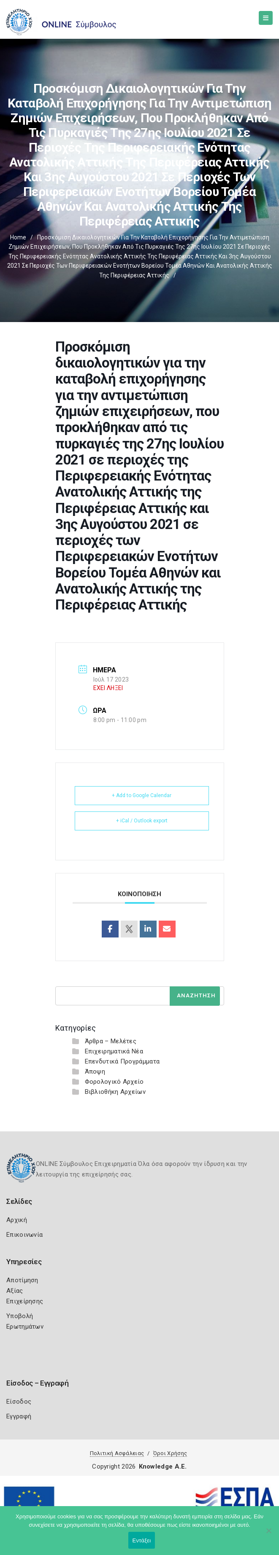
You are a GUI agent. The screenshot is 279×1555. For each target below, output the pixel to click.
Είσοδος (18, 1401)
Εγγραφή (18, 1416)
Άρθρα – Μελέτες (111, 1041)
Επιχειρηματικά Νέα (114, 1051)
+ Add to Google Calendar (141, 795)
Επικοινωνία (24, 1234)
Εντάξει (142, 1540)
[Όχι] (268, 1534)
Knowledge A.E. (163, 1466)
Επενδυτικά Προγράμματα (122, 1061)
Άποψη (95, 1071)
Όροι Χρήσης (170, 1453)
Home (18, 237)
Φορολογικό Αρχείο (114, 1081)
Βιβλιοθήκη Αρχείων (115, 1092)
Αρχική (16, 1220)
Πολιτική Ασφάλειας (117, 1453)
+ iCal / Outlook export (142, 821)
